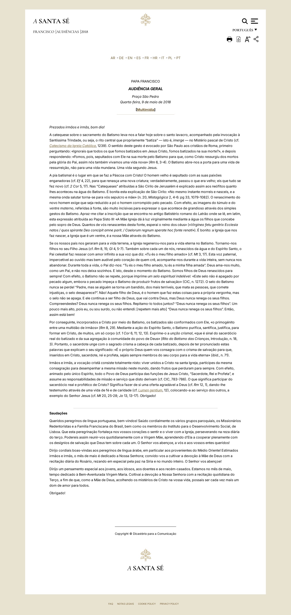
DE (121, 58)
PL (170, 58)
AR (113, 58)
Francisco (44, 31)
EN (130, 58)
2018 (84, 31)
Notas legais (125, 603)
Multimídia (145, 109)
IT (162, 58)
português (242, 31)
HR (155, 58)
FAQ (110, 603)
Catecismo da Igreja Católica (72, 146)
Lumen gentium (150, 390)
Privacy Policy (169, 603)
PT (178, 58)
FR (147, 58)
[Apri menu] (254, 21)
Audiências (68, 31)
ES (138, 58)
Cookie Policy (147, 603)
